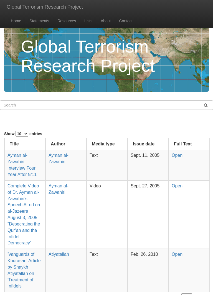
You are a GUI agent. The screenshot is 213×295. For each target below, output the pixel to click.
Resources (66, 21)
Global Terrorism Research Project (45, 7)
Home (16, 21)
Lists (88, 21)
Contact (126, 21)
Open (177, 155)
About (106, 21)
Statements (39, 21)
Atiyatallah (59, 254)
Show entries (23, 134)
